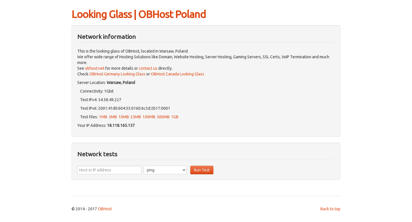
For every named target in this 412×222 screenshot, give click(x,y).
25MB (135, 117)
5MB (113, 117)
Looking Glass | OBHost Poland (139, 14)
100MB (148, 117)
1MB (103, 117)
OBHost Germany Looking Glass (117, 74)
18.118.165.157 (121, 125)
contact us (148, 68)
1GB (175, 117)
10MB (123, 117)
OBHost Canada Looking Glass (177, 74)
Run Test (202, 170)
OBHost (105, 209)
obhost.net (94, 68)
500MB (163, 117)
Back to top (330, 209)
